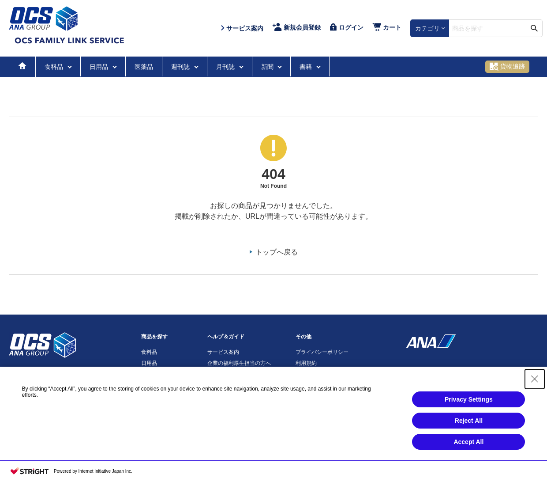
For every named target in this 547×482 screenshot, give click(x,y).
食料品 (55, 66)
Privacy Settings (469, 399)
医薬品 (144, 66)
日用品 (100, 66)
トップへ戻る (276, 252)
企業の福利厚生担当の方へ (239, 363)
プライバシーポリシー (322, 352)
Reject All (469, 420)
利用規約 (306, 363)
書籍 (307, 66)
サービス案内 (223, 352)
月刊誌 (226, 66)
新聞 (268, 66)
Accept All (468, 441)
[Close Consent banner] (534, 379)
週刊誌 (181, 66)
